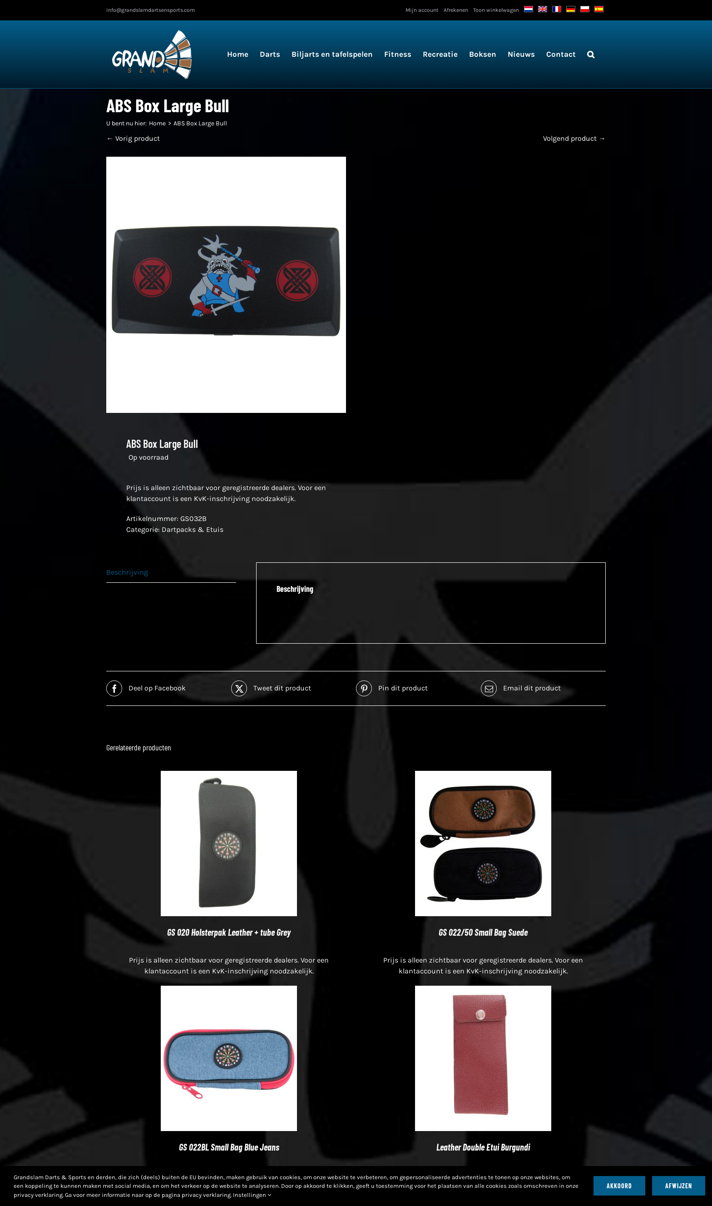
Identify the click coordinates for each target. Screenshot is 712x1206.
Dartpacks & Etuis (192, 529)
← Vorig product (133, 138)
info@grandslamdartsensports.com (150, 10)
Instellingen (252, 1194)
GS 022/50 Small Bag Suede (483, 932)
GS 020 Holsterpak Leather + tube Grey (229, 932)
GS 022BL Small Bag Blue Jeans (229, 1146)
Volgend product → (574, 138)
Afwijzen (678, 1186)
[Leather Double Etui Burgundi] (483, 991)
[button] (590, 54)
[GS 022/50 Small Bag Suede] (483, 776)
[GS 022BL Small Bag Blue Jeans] (229, 991)
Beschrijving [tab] (127, 572)
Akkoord (619, 1186)
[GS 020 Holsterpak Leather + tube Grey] (229, 776)
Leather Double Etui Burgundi (483, 1146)
